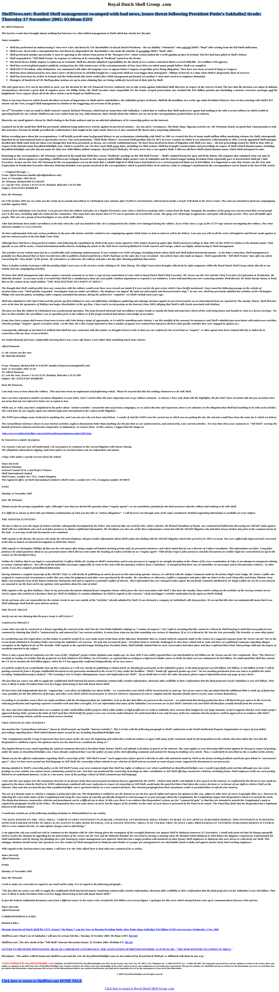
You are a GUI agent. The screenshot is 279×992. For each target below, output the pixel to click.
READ (133, 935)
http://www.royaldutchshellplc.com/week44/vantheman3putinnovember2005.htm (46, 433)
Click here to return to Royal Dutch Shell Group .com (139, 988)
